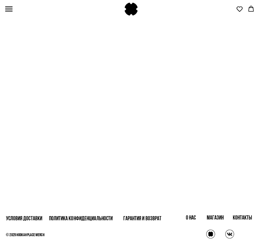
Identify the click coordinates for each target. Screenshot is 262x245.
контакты (242, 218)
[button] (239, 9)
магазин (215, 218)
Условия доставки (24, 219)
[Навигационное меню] (9, 9)
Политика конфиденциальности (81, 219)
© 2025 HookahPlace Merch (25, 235)
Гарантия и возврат (142, 219)
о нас (191, 218)
